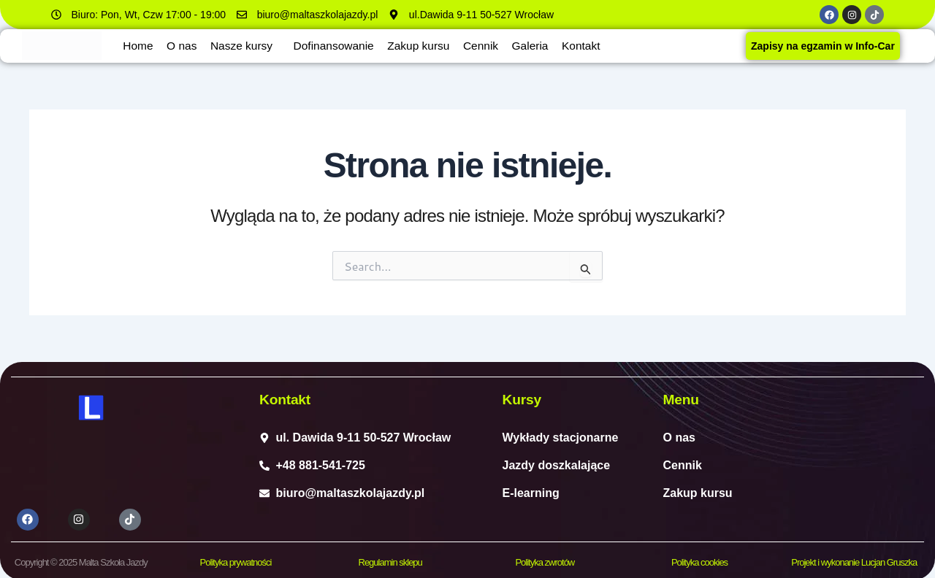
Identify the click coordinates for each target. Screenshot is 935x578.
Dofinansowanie (343, 45)
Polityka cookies (699, 560)
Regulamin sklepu (390, 560)
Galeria (548, 45)
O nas (185, 45)
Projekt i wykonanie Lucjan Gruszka (854, 560)
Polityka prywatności (236, 560)
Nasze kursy (247, 45)
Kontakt (601, 45)
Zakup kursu (431, 45)
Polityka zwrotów (544, 560)
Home (139, 45)
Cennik (496, 45)
